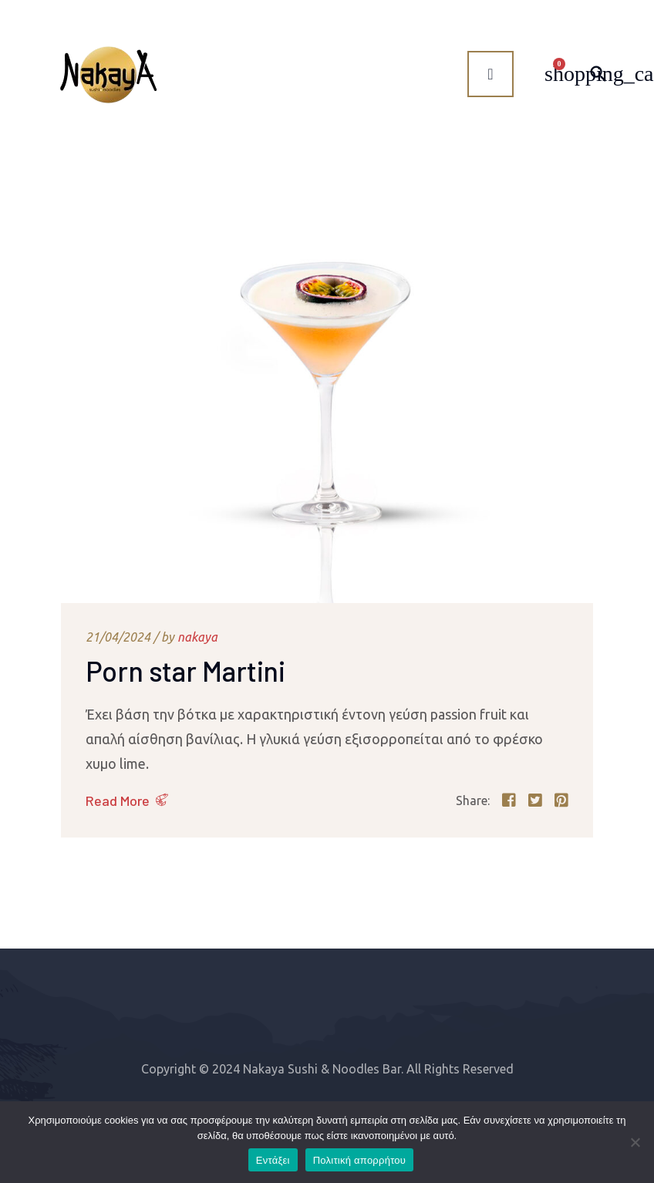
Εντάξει (273, 1160)
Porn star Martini (185, 670)
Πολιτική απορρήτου (359, 1160)
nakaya (197, 637)
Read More (118, 800)
